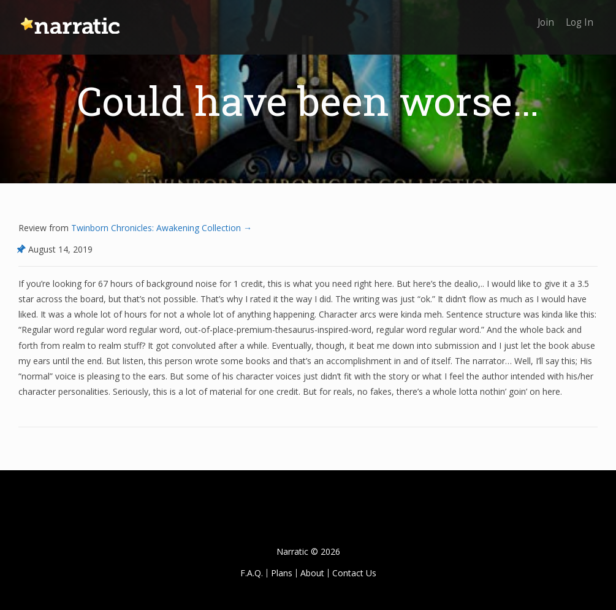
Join (541, 16)
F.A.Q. (251, 573)
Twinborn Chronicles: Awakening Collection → (160, 228)
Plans (281, 573)
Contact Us (354, 573)
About (312, 573)
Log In (577, 16)
